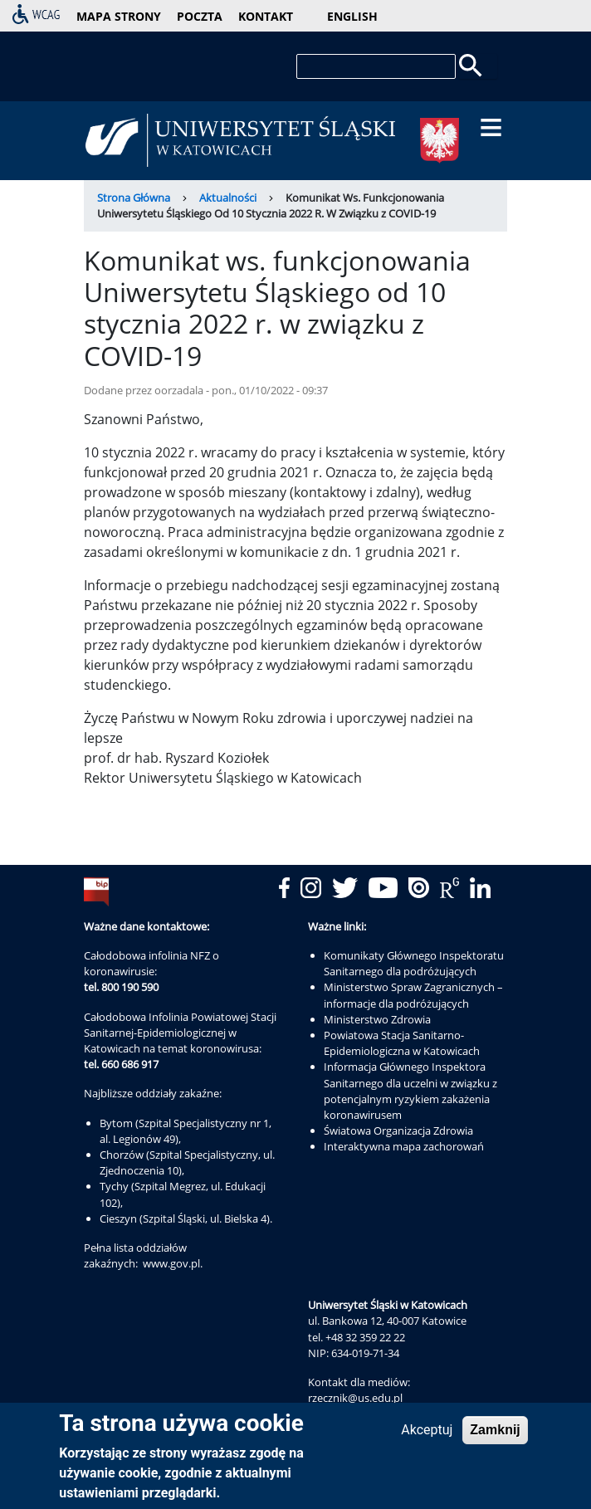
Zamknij (495, 1430)
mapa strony (118, 16)
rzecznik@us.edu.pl (355, 1397)
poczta (199, 16)
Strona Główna (133, 197)
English (352, 16)
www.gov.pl (171, 1263)
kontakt (265, 16)
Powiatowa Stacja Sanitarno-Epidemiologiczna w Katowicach (402, 1043)
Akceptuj (426, 1430)
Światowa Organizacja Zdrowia (398, 1130)
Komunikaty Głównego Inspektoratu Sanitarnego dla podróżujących (414, 963)
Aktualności (227, 197)
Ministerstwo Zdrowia (377, 1019)
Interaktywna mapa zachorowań (404, 1146)
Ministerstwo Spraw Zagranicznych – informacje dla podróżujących (413, 994)
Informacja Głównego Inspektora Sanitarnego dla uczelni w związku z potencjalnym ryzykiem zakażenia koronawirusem (410, 1090)
